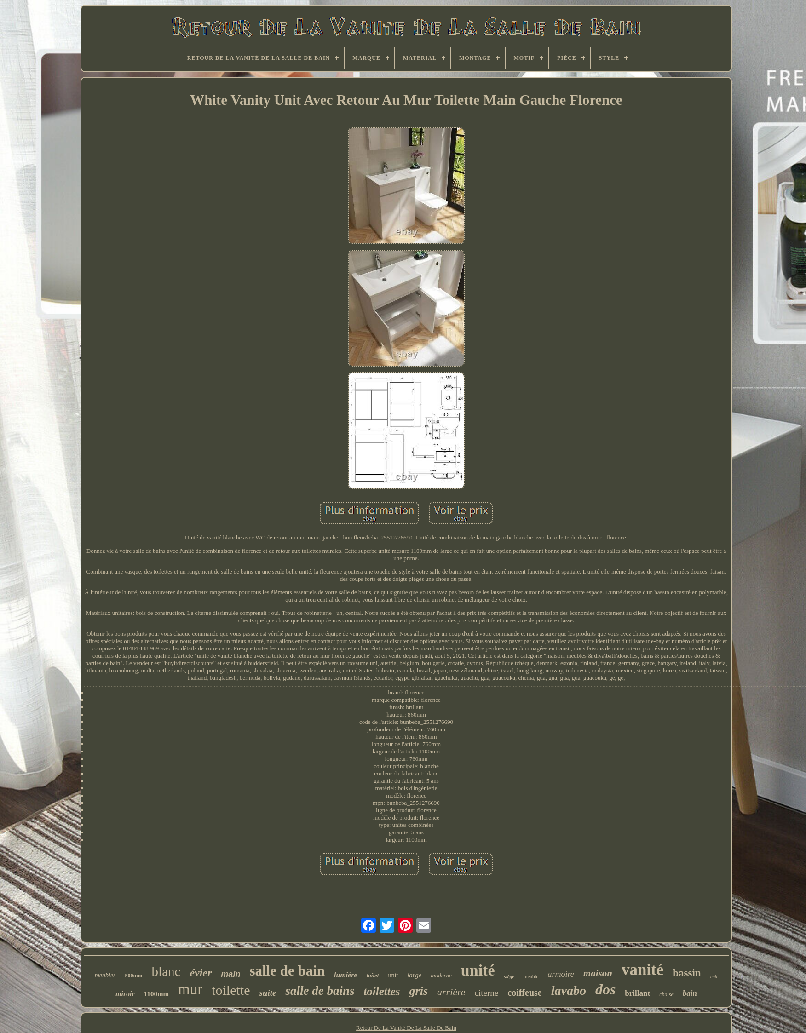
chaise (666, 994)
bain (690, 993)
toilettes (381, 991)
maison (597, 973)
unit (393, 975)
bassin (687, 973)
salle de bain (287, 971)
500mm (134, 975)
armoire (561, 974)
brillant (637, 993)
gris (418, 991)
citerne (487, 993)
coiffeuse (524, 992)
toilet (373, 975)
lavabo (568, 990)
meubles (105, 975)
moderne (441, 975)
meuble (531, 976)
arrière (451, 992)
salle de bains (319, 991)
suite (267, 993)
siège (509, 976)
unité (478, 970)
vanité (642, 970)
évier (201, 973)
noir (714, 976)
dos (605, 989)
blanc (166, 971)
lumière (345, 975)
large (414, 975)
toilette (231, 990)
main (230, 974)
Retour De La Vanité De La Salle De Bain (406, 1027)
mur (190, 989)
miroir (125, 994)
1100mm (156, 994)
